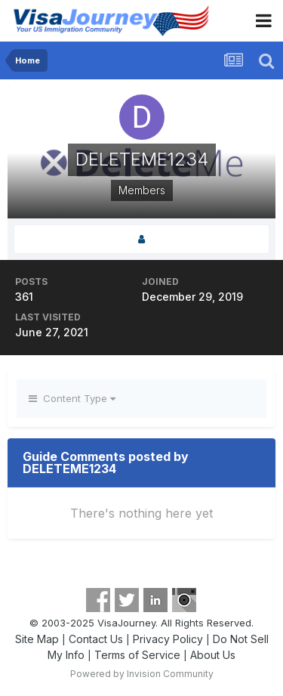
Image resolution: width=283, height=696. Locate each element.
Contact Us (96, 639)
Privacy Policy (168, 639)
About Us (212, 654)
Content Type (72, 398)
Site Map (37, 639)
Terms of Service (137, 654)
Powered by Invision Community (142, 673)
